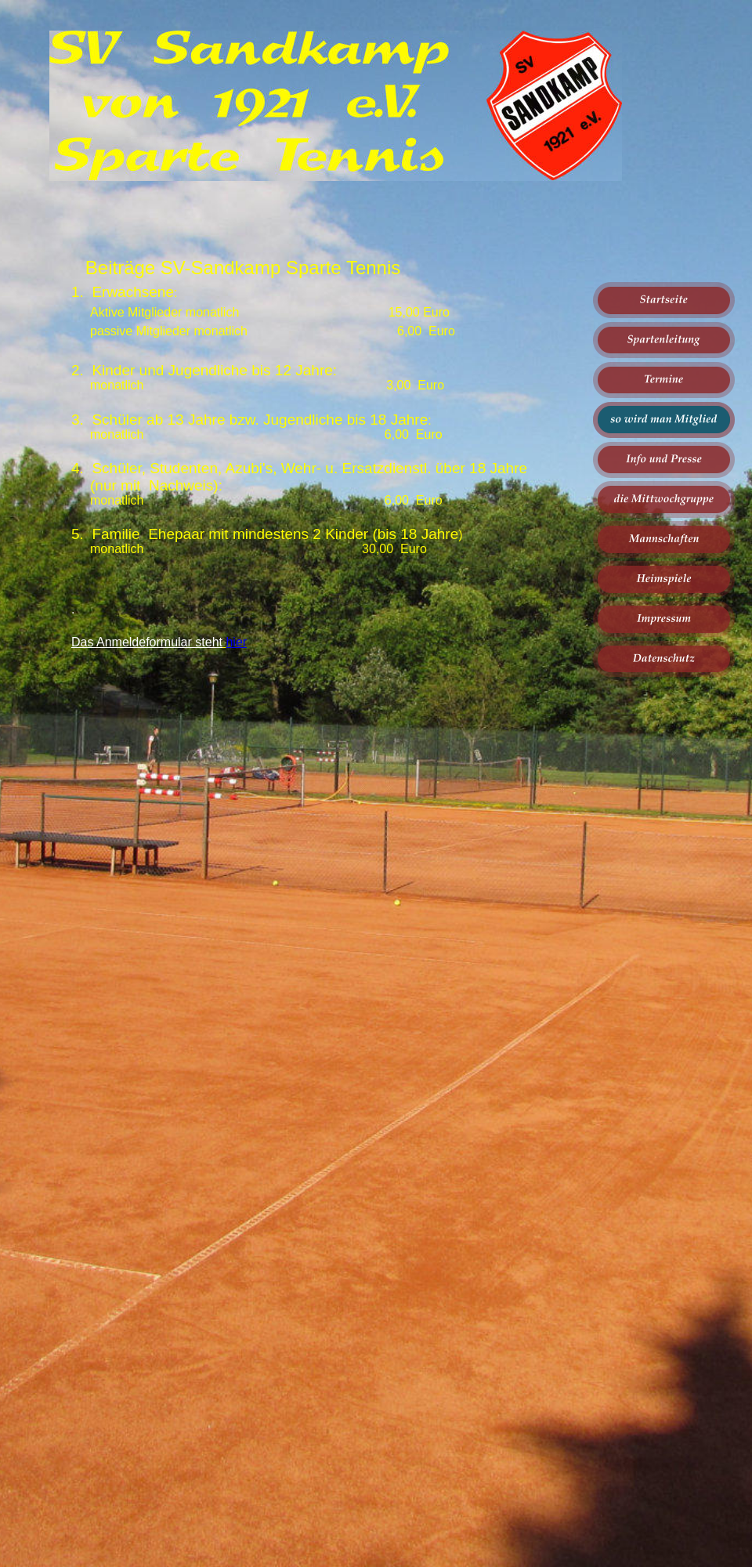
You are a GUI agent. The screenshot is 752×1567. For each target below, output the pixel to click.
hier (236, 642)
